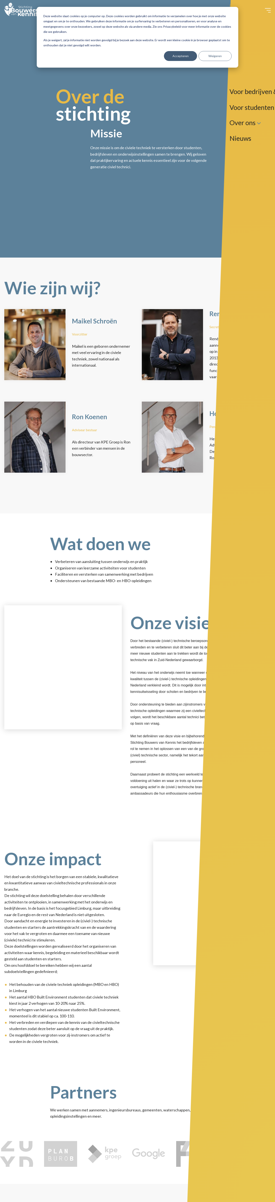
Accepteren (181, 56)
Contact (241, 13)
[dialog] (137, 37)
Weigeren (215, 56)
